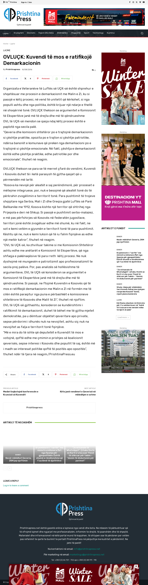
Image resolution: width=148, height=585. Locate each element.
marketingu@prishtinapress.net (87, 554)
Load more (123, 317)
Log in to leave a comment (16, 485)
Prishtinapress (13, 69)
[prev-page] (5, 468)
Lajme (12, 43)
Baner (18, 455)
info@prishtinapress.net (87, 549)
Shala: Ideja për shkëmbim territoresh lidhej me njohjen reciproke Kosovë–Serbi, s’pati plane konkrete (131, 290)
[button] (142, 33)
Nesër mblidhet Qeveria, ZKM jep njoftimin (18, 459)
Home (5, 43)
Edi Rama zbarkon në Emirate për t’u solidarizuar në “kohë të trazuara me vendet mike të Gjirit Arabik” (131, 306)
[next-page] (9, 468)
